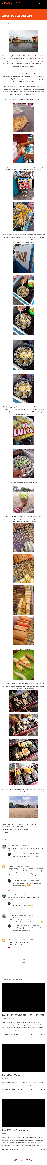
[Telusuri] (39, 3)
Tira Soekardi (12, 894)
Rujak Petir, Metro (11, 1075)
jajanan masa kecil (32, 824)
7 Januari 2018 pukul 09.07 (23, 866)
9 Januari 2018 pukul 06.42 (31, 903)
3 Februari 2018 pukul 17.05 (25, 915)
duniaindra (11, 866)
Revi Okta (11, 845)
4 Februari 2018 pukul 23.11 (31, 925)
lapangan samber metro (10, 829)
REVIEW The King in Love (15, 1130)
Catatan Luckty (11, 3)
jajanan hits (20, 824)
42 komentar (14, 1034)
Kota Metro (17, 56)
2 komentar (13, 1149)
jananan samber (8, 827)
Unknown (10, 940)
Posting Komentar (16, 1089)
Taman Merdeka (40, 56)
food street (11, 824)
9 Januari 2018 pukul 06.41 (31, 880)
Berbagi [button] (5, 832)
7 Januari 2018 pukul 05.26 (23, 845)
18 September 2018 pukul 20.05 (24, 940)
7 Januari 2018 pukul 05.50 (31, 854)
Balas (10, 862)
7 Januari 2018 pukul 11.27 (25, 894)
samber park (24, 829)
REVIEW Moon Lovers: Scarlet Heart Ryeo (23, 1014)
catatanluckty (17, 854)
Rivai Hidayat (12, 915)
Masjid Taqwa (36, 58)
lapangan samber (20, 827)
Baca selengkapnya (38, 1034)
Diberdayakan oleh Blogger (23, 1160)
